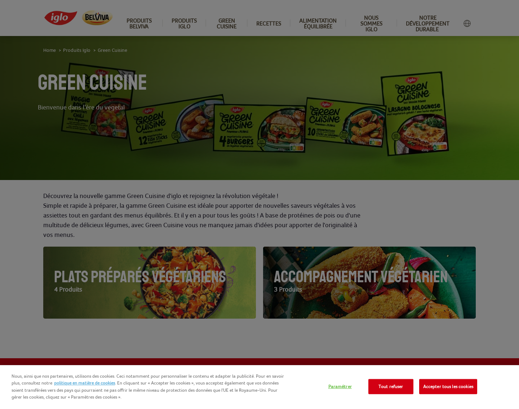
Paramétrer (340, 386)
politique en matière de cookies (84, 383)
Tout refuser (390, 386)
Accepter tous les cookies (448, 386)
